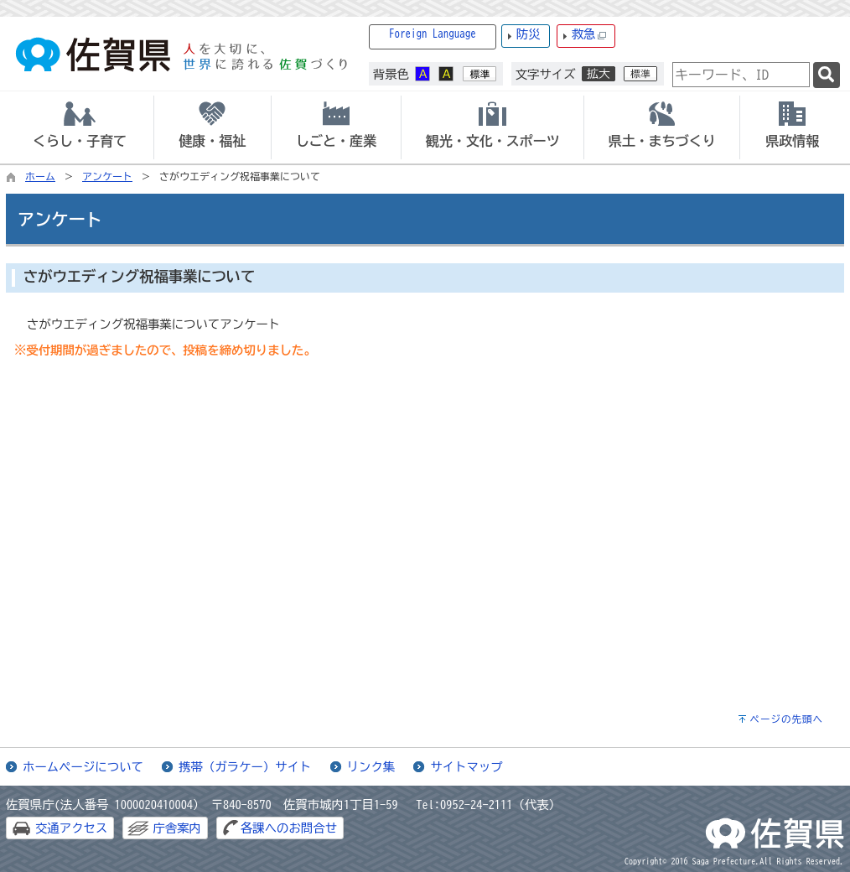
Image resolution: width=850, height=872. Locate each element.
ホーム (40, 176)
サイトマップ (466, 766)
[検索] (826, 75)
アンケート (107, 176)
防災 (528, 34)
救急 (589, 35)
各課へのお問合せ (289, 828)
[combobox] (741, 74)
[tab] (79, 127)
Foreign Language (432, 34)
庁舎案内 (177, 828)
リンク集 (371, 766)
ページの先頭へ (786, 719)
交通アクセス (71, 828)
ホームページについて (83, 766)
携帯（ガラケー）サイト (245, 766)
